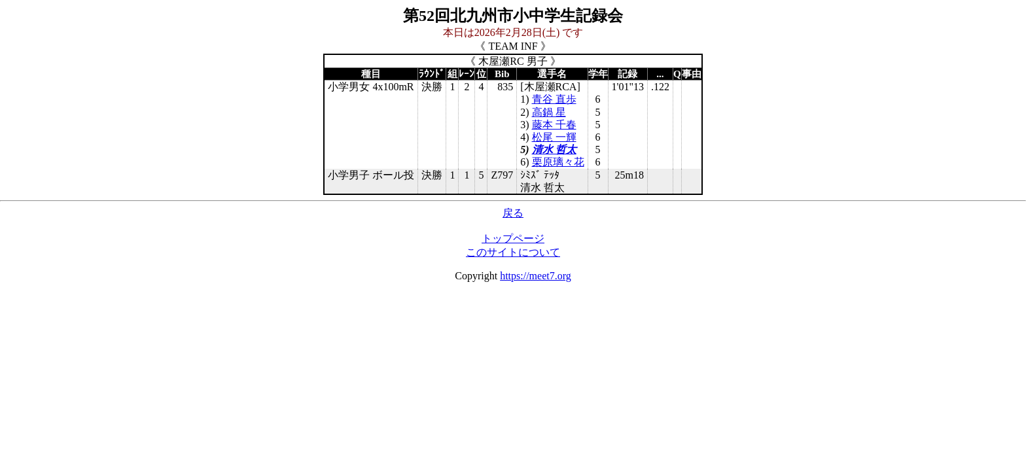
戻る (513, 212)
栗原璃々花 (558, 161)
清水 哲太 (554, 149)
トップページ (513, 238)
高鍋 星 (549, 112)
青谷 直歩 (554, 99)
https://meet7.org (535, 275)
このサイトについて (513, 252)
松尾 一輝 (554, 137)
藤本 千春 (554, 124)
